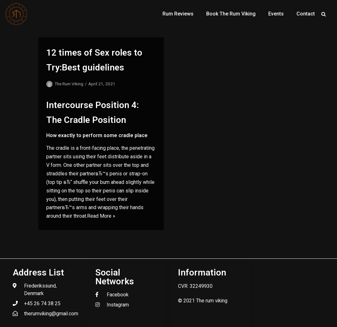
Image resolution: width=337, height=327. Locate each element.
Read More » (101, 216)
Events (276, 14)
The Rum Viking (68, 83)
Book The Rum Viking (231, 14)
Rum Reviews (178, 14)
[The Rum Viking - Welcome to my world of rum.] (16, 14)
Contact (305, 14)
